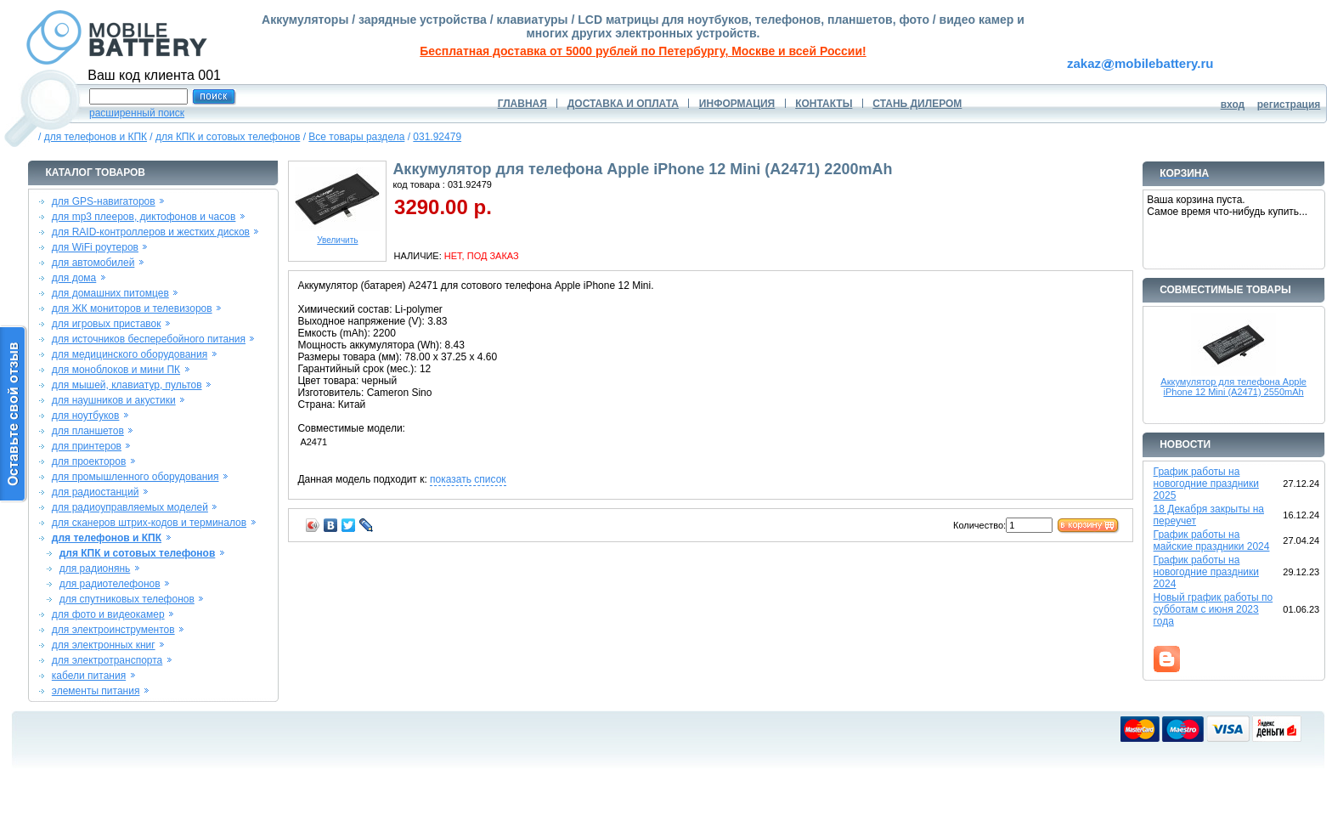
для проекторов (89, 461)
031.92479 (437, 137)
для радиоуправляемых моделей (130, 507)
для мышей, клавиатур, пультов (127, 385)
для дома (74, 278)
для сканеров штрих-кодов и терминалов (149, 523)
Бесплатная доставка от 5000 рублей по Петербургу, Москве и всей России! (643, 51)
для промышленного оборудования (135, 477)
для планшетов (88, 431)
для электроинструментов (113, 630)
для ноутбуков (86, 415)
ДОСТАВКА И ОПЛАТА (623, 104)
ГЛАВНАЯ (522, 104)
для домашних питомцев (110, 293)
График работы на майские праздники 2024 (1212, 540)
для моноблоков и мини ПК (116, 370)
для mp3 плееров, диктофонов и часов (144, 217)
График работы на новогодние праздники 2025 (1206, 483)
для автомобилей (93, 263)
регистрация (1289, 104)
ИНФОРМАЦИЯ (737, 104)
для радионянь (95, 568)
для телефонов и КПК (95, 137)
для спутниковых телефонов (127, 599)
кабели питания (89, 676)
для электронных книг (103, 645)
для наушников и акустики (114, 400)
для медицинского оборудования (129, 354)
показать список (467, 479)
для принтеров (86, 446)
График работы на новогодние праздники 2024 (1206, 572)
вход (1233, 104)
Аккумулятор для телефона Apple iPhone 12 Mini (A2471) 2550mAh (1233, 386)
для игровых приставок (106, 324)
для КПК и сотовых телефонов (227, 137)
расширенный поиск (136, 113)
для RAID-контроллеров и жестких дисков (151, 232)
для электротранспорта (107, 660)
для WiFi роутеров (95, 247)
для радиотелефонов (110, 584)
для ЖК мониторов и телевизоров (132, 308)
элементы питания (96, 691)
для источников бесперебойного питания (149, 339)
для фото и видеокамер (108, 614)
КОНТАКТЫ (823, 104)
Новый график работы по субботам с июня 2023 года (1213, 609)
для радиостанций (95, 492)
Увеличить (337, 236)
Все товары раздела (356, 137)
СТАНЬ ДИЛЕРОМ (917, 104)
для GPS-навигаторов (103, 201)
